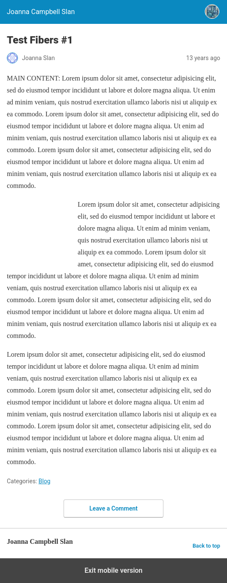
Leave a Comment (114, 508)
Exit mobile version (113, 570)
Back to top (206, 546)
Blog (44, 481)
